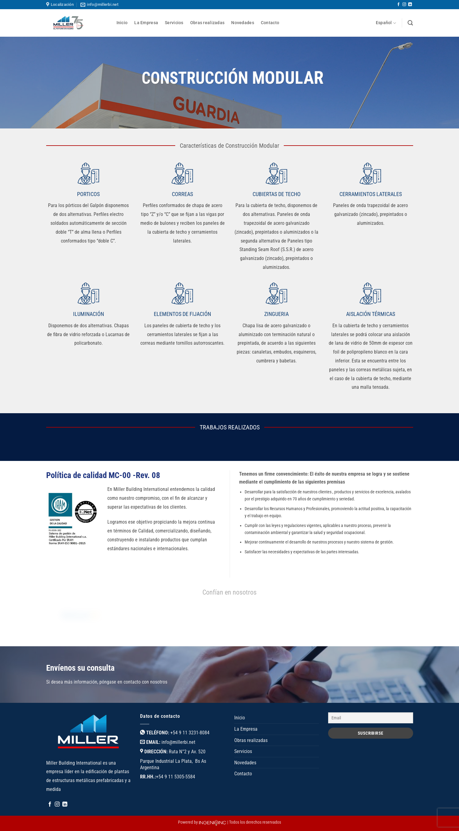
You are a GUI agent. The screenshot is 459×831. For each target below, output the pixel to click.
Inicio (122, 22)
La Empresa (146, 22)
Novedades (242, 22)
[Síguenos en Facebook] (398, 4)
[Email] (370, 717)
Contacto (270, 22)
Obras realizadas (207, 22)
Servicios (174, 22)
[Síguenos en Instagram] (404, 4)
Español (386, 23)
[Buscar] (410, 23)
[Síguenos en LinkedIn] (410, 4)
